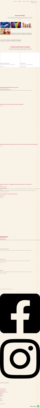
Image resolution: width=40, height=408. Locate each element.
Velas (0, 396)
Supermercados (2, 384)
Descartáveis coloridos (3, 390)
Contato (1, 400)
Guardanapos (2, 395)
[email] (4, 195)
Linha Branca (2, 393)
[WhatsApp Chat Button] (38, 406)
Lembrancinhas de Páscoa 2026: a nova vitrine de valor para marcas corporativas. (19, 144)
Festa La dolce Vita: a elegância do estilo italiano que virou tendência (16, 184)
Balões (1, 394)
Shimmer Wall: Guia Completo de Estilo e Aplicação (11, 104)
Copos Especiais (2, 391)
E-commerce (2, 386)
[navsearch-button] (38, 2)
